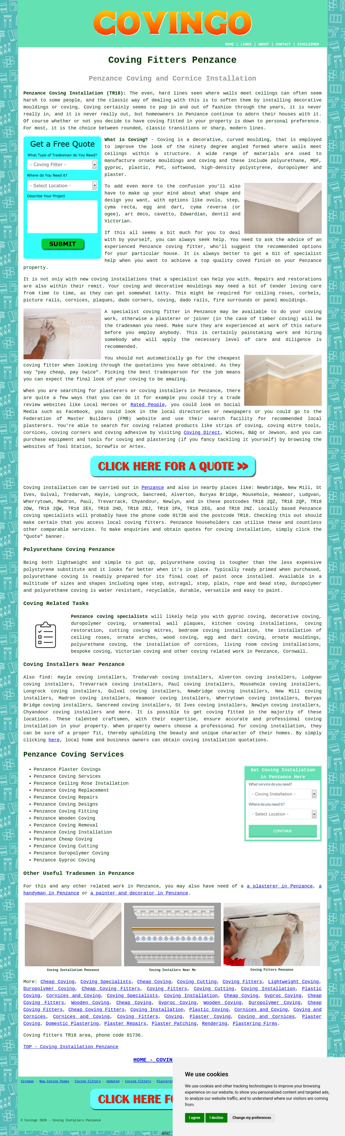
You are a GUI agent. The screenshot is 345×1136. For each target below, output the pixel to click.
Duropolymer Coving (49, 988)
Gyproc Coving (282, 995)
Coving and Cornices (266, 1016)
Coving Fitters (242, 981)
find (44, 677)
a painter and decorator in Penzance (139, 893)
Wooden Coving (90, 1002)
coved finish (253, 260)
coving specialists (49, 515)
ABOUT (263, 44)
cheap (57, 372)
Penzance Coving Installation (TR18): (75, 93)
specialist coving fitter (145, 311)
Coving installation (50, 487)
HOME (229, 44)
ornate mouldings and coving (177, 160)
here (54, 740)
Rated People (148, 404)
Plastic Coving (209, 1009)
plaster (114, 174)
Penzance (153, 487)
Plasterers (166, 1081)
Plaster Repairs (125, 1023)
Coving (174, 1016)
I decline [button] (216, 1118)
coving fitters (144, 522)
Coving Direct (202, 432)
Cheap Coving (57, 981)
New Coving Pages (54, 1081)
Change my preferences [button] (252, 1118)
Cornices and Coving (73, 995)
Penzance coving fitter (171, 246)
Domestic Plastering (72, 1023)
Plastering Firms (255, 1023)
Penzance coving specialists (109, 616)
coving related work (217, 651)
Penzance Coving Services (74, 755)
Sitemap (27, 1081)
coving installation (208, 740)
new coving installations (113, 279)
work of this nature (294, 325)
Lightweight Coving (293, 981)
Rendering (214, 1023)
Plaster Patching (174, 1023)
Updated (112, 1081)
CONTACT (283, 44)
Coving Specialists (105, 981)
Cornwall (294, 651)
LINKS (246, 44)
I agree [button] (194, 1118)
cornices (76, 300)
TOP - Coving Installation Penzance (71, 1046)
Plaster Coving (210, 1016)
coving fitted (165, 121)
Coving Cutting (197, 981)
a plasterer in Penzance (280, 886)
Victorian (117, 221)
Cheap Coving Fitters (111, 988)
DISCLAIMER (308, 44)
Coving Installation (268, 988)
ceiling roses (274, 293)
